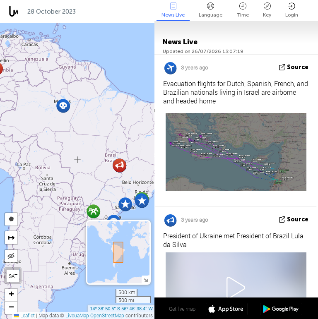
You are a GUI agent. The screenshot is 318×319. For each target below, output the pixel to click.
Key (267, 10)
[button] (142, 201)
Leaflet (24, 315)
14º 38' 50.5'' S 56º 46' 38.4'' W (121, 308)
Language (210, 10)
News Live (173, 10)
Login (291, 10)
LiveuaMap (77, 315)
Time (242, 10)
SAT (13, 276)
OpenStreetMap (107, 315)
